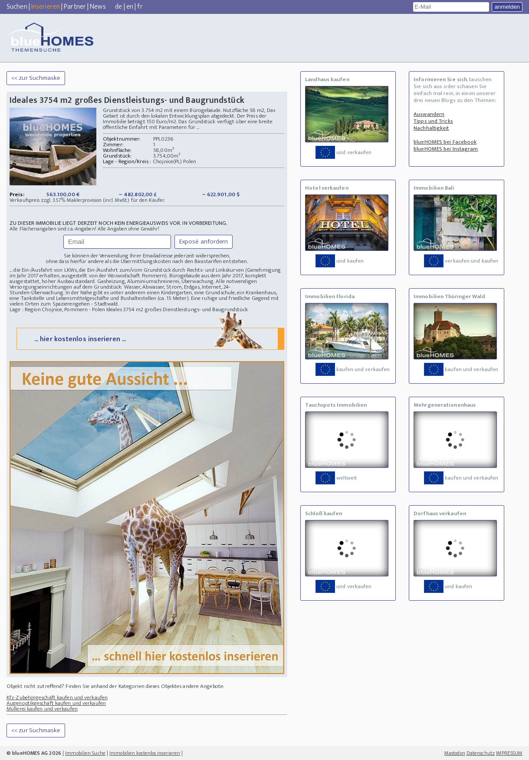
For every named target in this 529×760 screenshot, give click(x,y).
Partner (75, 7)
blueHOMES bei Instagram (446, 149)
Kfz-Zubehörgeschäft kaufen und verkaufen (57, 697)
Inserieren (45, 7)
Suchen (17, 7)
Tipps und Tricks (433, 121)
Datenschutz (481, 753)
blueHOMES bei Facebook (445, 142)
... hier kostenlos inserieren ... (149, 338)
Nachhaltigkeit (431, 128)
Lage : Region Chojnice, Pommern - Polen (57, 309)
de (118, 7)
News (97, 7)
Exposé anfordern (203, 241)
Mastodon (454, 753)
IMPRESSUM (509, 753)
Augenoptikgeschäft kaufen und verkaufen (56, 703)
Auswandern (429, 114)
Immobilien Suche (85, 753)
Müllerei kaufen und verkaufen (42, 709)
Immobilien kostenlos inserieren (144, 753)
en (129, 7)
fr (139, 7)
